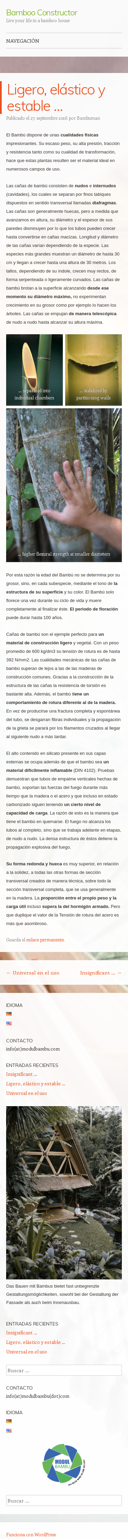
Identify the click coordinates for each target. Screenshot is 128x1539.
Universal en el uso (32, 972)
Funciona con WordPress (31, 1534)
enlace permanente (45, 939)
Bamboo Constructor (41, 12)
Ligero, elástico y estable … (35, 1083)
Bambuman (88, 118)
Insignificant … (101, 972)
